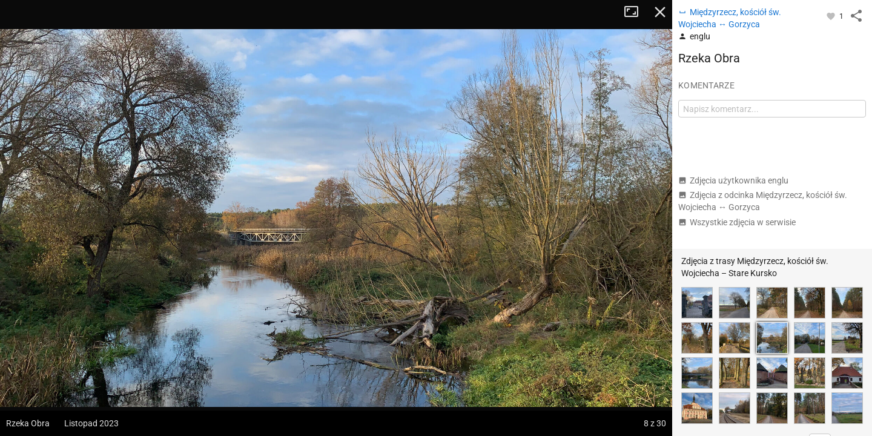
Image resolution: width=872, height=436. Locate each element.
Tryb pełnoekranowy (636, 12)
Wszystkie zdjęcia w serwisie (737, 222)
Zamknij (660, 12)
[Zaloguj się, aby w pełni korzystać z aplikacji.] (831, 16)
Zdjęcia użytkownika (733, 180)
